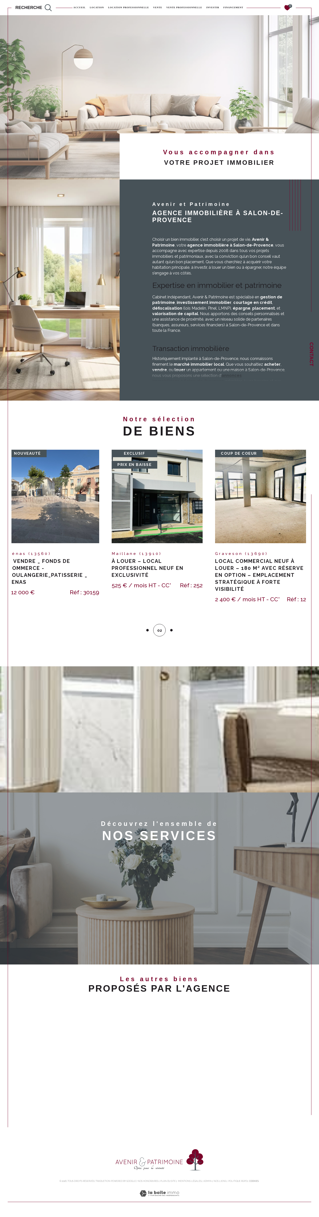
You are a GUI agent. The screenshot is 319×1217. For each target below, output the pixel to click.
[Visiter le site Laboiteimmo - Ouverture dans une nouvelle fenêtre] (159, 1202)
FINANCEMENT (233, 7)
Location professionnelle (128, 7)
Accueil (80, 7)
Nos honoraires (148, 1184)
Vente (157, 7)
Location (97, 7)
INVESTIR (212, 7)
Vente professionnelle (184, 7)
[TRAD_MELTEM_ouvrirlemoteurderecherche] (33, 7)
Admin (207, 1184)
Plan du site (168, 1184)
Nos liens (220, 1184)
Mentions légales (189, 1184)
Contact (311, 354)
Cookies (254, 1184)
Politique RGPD (237, 1184)
